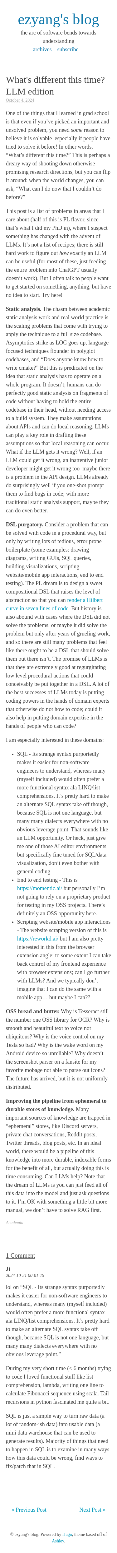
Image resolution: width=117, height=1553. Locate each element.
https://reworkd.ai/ (37, 939)
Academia (14, 1222)
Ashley (58, 1541)
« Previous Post (29, 1510)
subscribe (67, 49)
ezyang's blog (58, 19)
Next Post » (92, 1510)
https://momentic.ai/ (39, 888)
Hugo (67, 1534)
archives (42, 49)
